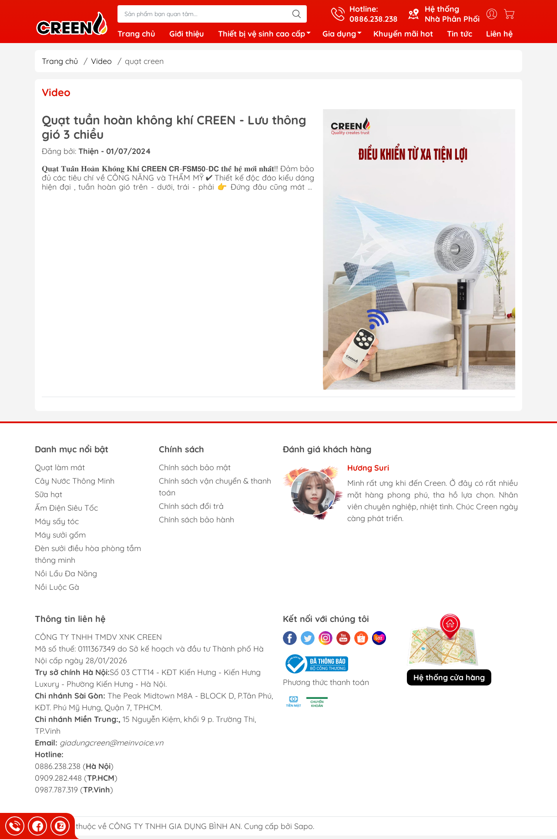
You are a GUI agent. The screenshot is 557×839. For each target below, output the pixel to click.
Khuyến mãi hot (403, 35)
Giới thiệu (186, 35)
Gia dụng (344, 36)
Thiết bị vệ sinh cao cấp (266, 36)
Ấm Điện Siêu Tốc (66, 511)
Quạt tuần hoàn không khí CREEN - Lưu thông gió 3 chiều (174, 131)
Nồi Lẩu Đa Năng (66, 577)
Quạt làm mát (60, 471)
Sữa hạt (48, 498)
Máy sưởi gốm (60, 538)
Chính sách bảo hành (196, 523)
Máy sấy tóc (57, 525)
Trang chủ (136, 35)
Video (101, 65)
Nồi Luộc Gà (57, 590)
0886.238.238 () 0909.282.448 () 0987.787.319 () (76, 781)
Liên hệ (499, 35)
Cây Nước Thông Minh (74, 484)
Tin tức (459, 35)
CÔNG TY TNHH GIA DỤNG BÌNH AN (175, 830)
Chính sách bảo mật (195, 471)
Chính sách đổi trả (191, 510)
